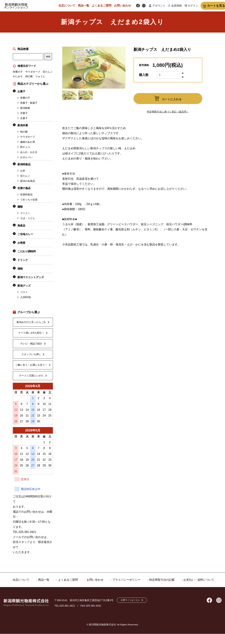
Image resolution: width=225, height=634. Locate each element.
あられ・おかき (28, 152)
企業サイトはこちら (133, 600)
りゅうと (40, 76)
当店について (68, 5)
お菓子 (21, 91)
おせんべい (26, 157)
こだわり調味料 (26, 251)
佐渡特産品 (26, 194)
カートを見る (209, 6)
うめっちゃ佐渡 (28, 199)
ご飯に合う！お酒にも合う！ (31, 365)
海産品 (21, 225)
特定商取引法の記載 (160, 580)
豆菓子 (24, 118)
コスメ (24, 292)
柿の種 (29, 76)
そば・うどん (27, 218)
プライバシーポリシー (126, 580)
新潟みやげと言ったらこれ (31, 322)
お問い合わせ (124, 5)
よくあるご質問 (104, 5)
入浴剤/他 (25, 297)
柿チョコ (25, 147)
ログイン (186, 5)
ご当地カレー (25, 234)
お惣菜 (21, 243)
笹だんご (48, 72)
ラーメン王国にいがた (31, 375)
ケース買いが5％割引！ (31, 333)
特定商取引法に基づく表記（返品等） (168, 112)
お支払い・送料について (195, 580)
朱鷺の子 (18, 72)
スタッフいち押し (31, 354)
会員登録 (173, 6)
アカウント (158, 5)
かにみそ (18, 76)
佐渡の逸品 (24, 188)
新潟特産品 (24, 164)
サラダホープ (32, 72)
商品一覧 (85, 5)
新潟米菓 (22, 125)
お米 (22, 171)
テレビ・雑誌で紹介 (31, 343)
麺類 (20, 207)
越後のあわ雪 (27, 142)
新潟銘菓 (25, 108)
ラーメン (25, 213)
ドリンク (22, 260)
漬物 (20, 268)
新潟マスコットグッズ (30, 277)
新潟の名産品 (27, 181)
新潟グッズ (24, 285)
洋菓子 (24, 113)
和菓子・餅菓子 (28, 103)
